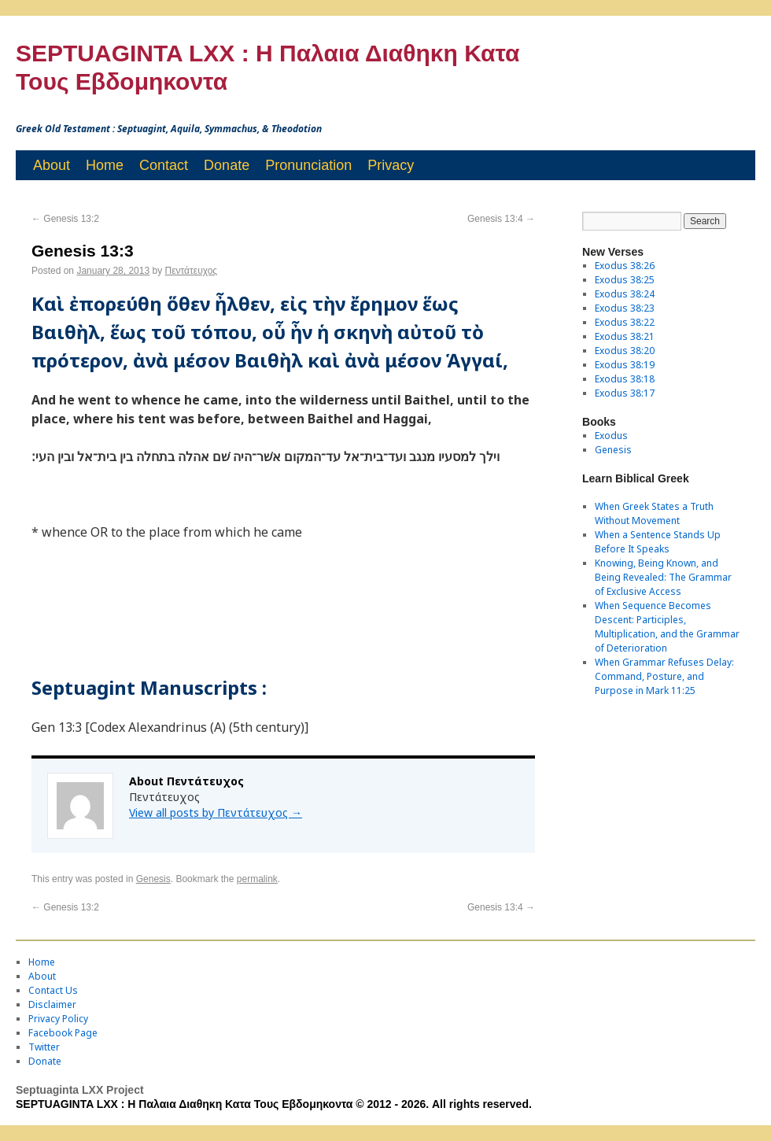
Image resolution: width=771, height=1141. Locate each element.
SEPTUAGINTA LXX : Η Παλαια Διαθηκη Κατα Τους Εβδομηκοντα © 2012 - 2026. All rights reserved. (274, 1104)
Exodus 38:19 (625, 364)
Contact (163, 165)
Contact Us (53, 990)
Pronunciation (308, 165)
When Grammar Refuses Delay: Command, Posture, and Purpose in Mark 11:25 (664, 676)
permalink (257, 878)
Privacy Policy (58, 1018)
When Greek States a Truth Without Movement (654, 513)
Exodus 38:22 (625, 322)
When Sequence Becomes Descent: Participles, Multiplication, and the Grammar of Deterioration (667, 627)
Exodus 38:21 (625, 336)
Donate (226, 165)
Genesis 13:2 (65, 218)
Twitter (44, 1047)
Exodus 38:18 (625, 379)
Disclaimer (52, 1004)
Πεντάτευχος (191, 270)
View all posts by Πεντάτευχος (215, 812)
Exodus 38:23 (625, 308)
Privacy (390, 165)
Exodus (611, 435)
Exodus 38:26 (625, 265)
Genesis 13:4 (501, 218)
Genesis (153, 878)
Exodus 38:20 (625, 350)
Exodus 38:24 (625, 294)
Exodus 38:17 (625, 393)
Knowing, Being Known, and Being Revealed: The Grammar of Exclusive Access (663, 577)
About (51, 165)
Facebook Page (63, 1032)
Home (105, 165)
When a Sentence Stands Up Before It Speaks (658, 542)
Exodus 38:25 (625, 279)
